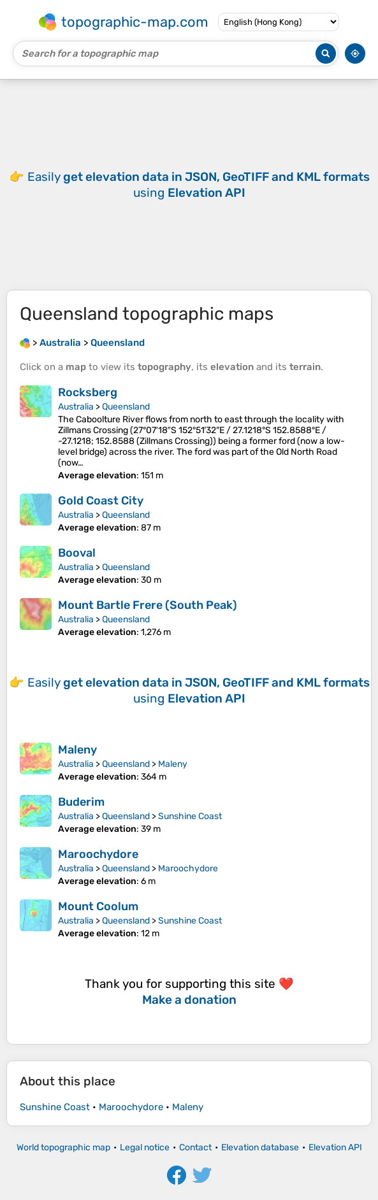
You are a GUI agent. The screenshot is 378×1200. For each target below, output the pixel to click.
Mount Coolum (98, 906)
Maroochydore (98, 854)
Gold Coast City (100, 501)
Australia (76, 406)
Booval (77, 553)
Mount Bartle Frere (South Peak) (147, 605)
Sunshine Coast (190, 816)
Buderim (81, 802)
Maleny (77, 750)
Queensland (126, 406)
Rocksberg (87, 392)
